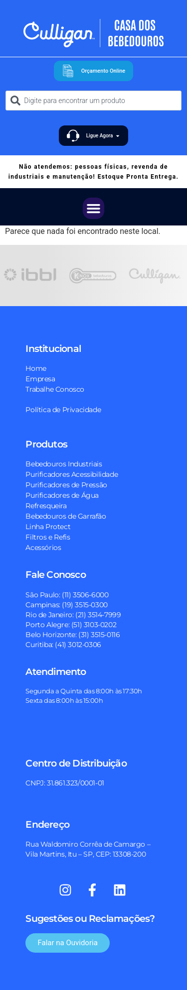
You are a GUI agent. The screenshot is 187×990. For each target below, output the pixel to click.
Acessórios (43, 547)
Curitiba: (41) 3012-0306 (63, 644)
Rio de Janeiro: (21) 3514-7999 (73, 614)
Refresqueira (45, 505)
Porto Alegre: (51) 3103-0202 (70, 624)
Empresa (40, 378)
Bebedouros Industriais (63, 463)
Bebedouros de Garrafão (65, 516)
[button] (94, 209)
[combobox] (93, 100)
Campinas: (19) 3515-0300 (66, 604)
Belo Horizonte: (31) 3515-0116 (72, 634)
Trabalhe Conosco (54, 389)
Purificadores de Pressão (66, 484)
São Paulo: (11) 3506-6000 (66, 594)
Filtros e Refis (47, 537)
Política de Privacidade (63, 409)
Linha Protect (47, 526)
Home (35, 368)
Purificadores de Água (62, 495)
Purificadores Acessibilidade (71, 474)
